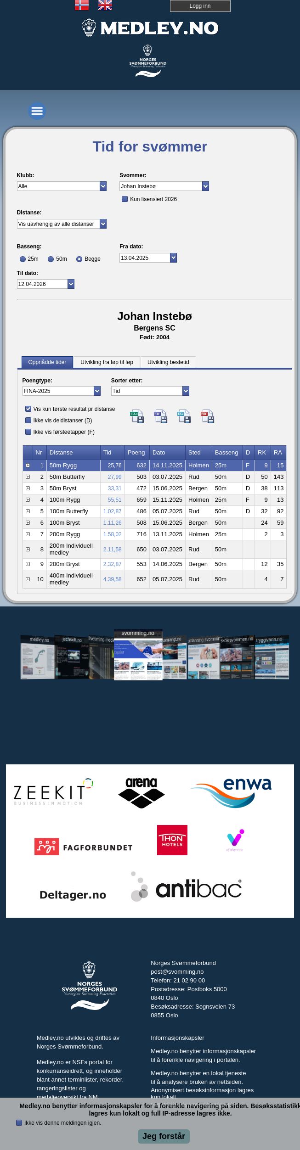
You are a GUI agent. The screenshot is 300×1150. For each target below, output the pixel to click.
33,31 (115, 488)
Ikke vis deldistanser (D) (63, 420)
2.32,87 (112, 564)
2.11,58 (112, 549)
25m (33, 259)
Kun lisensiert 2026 (153, 199)
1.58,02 (112, 534)
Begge (93, 259)
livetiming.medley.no (105, 640)
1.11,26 (112, 523)
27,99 (115, 477)
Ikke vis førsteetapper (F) (64, 432)
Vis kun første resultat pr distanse (74, 409)
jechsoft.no (72, 639)
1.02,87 (112, 511)
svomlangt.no (171, 639)
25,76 (115, 465)
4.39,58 (112, 579)
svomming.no (138, 633)
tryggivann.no (269, 639)
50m (61, 259)
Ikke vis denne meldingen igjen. (62, 1123)
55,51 (115, 500)
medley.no (39, 639)
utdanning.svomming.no (204, 639)
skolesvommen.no (237, 639)
